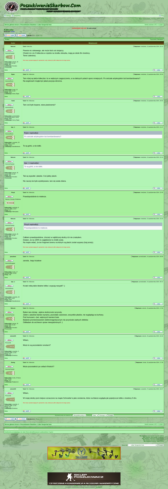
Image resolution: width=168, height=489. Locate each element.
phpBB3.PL (99, 487)
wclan (13, 31)
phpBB (76, 486)
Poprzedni (153, 39)
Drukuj (7, 39)
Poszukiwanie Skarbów (28, 25)
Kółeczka (8, 30)
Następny (160, 39)
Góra (6, 70)
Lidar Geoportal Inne (45, 25)
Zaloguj (7, 16)
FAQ (161, 16)
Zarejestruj (16, 16)
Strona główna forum (12, 25)
